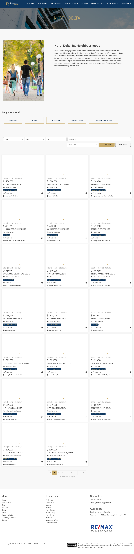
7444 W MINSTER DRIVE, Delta (59, 363)
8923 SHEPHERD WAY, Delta (102, 363)
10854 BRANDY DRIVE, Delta (58, 184)
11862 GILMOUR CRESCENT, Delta (16, 363)
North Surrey (50, 510)
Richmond (49, 500)
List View (107, 145)
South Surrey (50, 513)
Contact (115, 4)
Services (68, 4)
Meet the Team (106, 4)
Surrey (48, 508)
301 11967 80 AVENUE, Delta (58, 229)
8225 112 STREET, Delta (12, 184)
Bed (27, 139)
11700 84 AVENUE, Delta (56, 274)
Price (6, 139)
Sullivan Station (77, 120)
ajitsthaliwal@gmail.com (103, 503)
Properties (30, 4)
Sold (3, 505)
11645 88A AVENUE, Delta (101, 184)
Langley (49, 505)
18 (80, 473)
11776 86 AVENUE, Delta (56, 408)
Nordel (34, 120)
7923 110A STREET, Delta (12, 319)
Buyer (4, 510)
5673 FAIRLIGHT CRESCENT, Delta (60, 453)
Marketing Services (81, 4)
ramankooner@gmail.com (103, 512)
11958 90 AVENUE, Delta (100, 319)
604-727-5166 (97, 500)
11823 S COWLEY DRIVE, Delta (103, 274)
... (75, 473)
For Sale (5, 508)
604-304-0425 (97, 509)
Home (4, 500)
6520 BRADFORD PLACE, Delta (14, 453)
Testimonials (94, 4)
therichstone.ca (125, 4)
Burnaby (49, 518)
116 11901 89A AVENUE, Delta (14, 229)
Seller (4, 513)
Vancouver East (51, 523)
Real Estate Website (27, 544)
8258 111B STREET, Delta (101, 408)
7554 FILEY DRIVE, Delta (100, 229)
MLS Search (6, 502)
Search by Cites (56, 4)
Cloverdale (50, 502)
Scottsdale (56, 120)
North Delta (50, 515)
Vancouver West (52, 520)
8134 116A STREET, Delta (56, 319)
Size (49, 139)
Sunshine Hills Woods (104, 120)
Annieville (13, 120)
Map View (123, 145)
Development (42, 4)
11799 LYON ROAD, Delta (12, 408)
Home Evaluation (8, 515)
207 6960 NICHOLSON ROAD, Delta (16, 274)
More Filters (72, 139)
